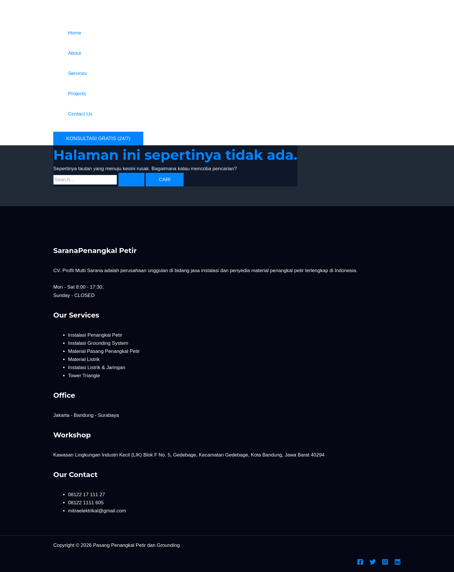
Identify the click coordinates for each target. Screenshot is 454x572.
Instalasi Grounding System (98, 343)
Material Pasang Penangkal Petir (104, 351)
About (74, 53)
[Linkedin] (397, 563)
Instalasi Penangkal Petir (95, 335)
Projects (77, 93)
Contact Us (80, 114)
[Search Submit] (131, 179)
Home (74, 33)
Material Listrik (84, 359)
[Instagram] (385, 563)
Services (77, 73)
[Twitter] (372, 563)
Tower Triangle (84, 375)
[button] (98, 138)
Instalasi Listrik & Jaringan (96, 367)
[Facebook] (360, 563)
